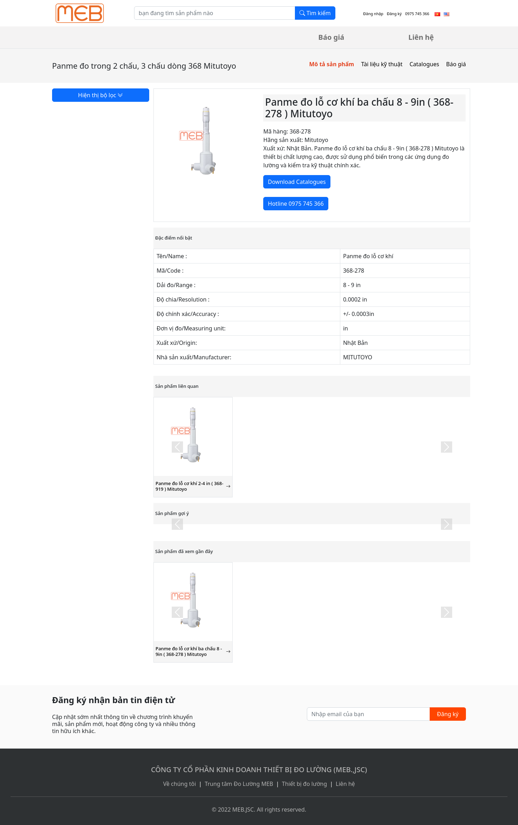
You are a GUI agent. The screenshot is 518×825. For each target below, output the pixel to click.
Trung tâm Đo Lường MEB (239, 784)
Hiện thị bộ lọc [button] (100, 95)
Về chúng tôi (179, 784)
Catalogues (424, 64)
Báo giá (331, 37)
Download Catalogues (297, 182)
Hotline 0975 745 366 (295, 203)
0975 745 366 (417, 13)
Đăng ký (394, 13)
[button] (177, 447)
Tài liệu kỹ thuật (382, 64)
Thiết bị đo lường (304, 784)
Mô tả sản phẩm (331, 64)
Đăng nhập (373, 13)
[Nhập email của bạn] (368, 714)
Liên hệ (421, 37)
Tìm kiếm (315, 13)
